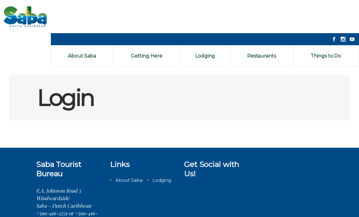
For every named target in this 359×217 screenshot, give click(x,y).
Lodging (161, 147)
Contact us (48, 195)
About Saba (129, 147)
